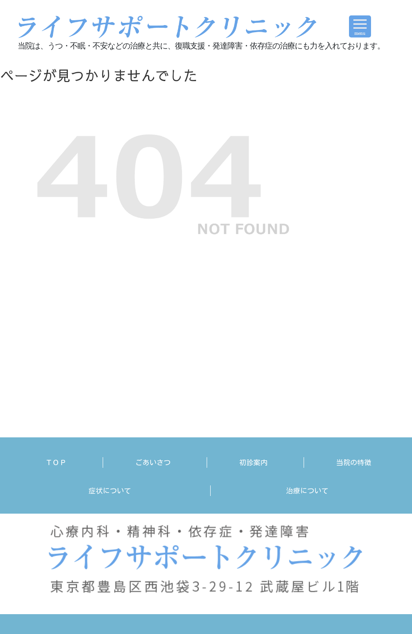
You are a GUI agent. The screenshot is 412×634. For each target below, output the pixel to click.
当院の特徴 (353, 462)
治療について (307, 490)
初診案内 (253, 462)
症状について (110, 490)
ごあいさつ (153, 462)
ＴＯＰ (56, 462)
